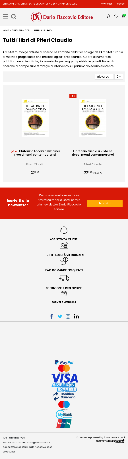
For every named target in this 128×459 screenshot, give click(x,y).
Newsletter (106, 3)
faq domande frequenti (64, 270)
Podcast (120, 3)
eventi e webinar (64, 302)
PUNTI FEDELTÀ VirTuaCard (64, 255)
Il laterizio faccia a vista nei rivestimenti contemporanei (37, 153)
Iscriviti (105, 203)
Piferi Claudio (35, 164)
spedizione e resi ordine (64, 288)
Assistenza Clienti (64, 239)
